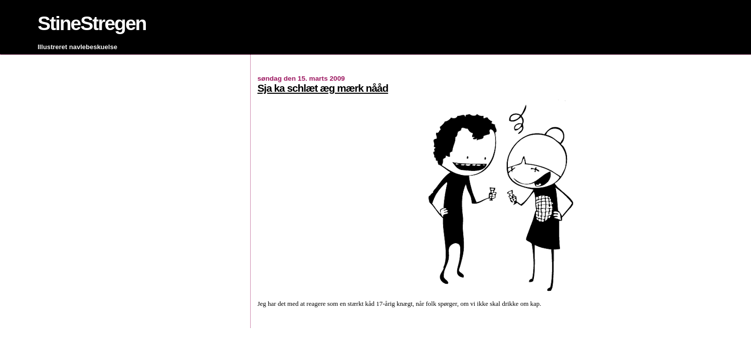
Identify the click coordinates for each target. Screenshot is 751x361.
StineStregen (92, 23)
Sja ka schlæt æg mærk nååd (322, 88)
